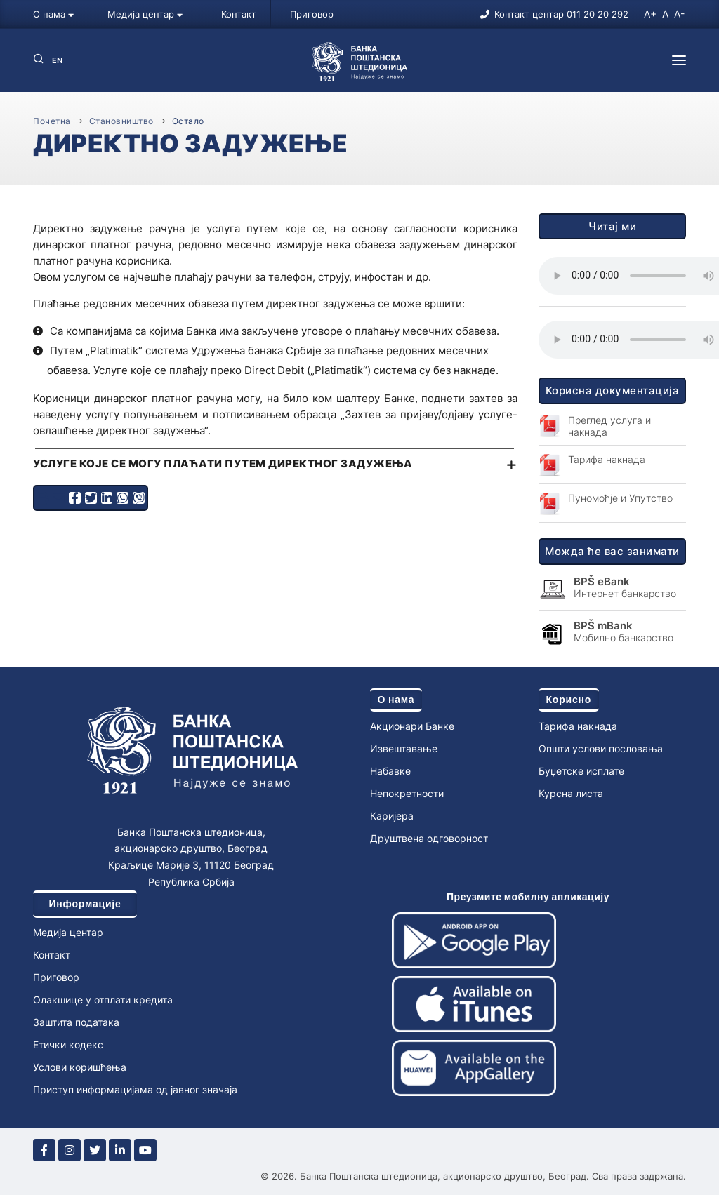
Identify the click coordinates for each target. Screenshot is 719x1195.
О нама (53, 14)
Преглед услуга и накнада (609, 426)
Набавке (390, 771)
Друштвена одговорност (429, 838)
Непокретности (407, 793)
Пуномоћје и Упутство (620, 498)
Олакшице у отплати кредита (103, 1000)
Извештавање (403, 748)
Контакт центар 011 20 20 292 (561, 14)
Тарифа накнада (606, 459)
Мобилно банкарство (623, 631)
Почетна (52, 121)
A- (679, 14)
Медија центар (145, 14)
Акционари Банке (412, 726)
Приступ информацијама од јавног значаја (135, 1089)
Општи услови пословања (601, 748)
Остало (188, 121)
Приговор (312, 14)
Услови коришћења (79, 1067)
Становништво (121, 121)
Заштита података (76, 1022)
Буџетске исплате (581, 771)
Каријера (392, 816)
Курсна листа (571, 793)
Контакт (238, 14)
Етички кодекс (68, 1044)
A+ (650, 14)
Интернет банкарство (625, 587)
